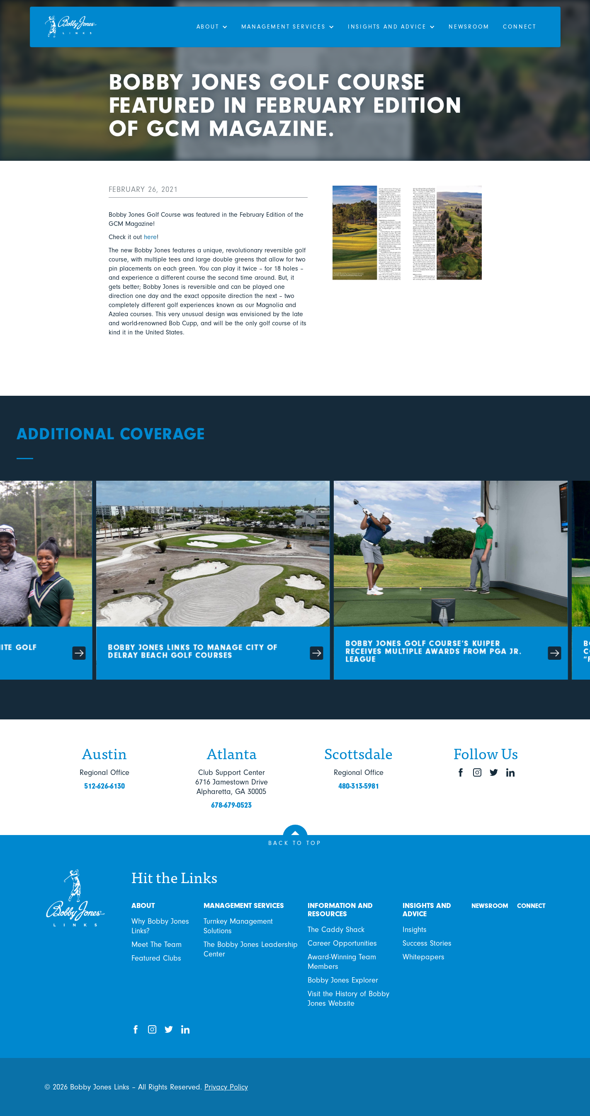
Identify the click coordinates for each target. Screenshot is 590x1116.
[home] (77, 27)
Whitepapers (423, 956)
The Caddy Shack (336, 929)
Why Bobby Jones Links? (160, 926)
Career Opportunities (342, 943)
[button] (211, 27)
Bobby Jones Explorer (343, 980)
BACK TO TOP (295, 843)
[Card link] (234, 582)
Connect (520, 26)
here (150, 237)
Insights (415, 929)
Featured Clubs (156, 958)
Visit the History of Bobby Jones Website (348, 998)
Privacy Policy (226, 1087)
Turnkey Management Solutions (238, 926)
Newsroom (468, 26)
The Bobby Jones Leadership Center (251, 949)
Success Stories (427, 943)
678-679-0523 (231, 805)
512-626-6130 (104, 786)
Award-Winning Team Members (342, 961)
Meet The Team (156, 944)
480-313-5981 (358, 786)
